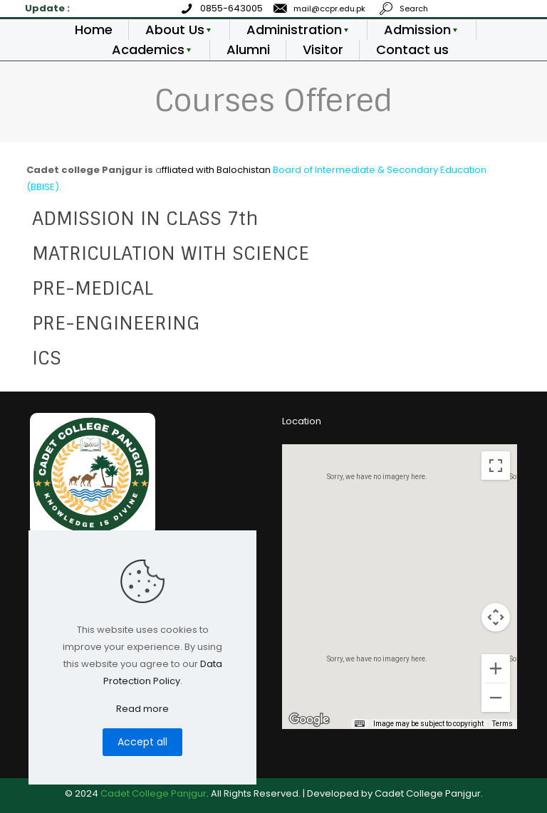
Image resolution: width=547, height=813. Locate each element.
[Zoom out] (495, 697)
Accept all (142, 742)
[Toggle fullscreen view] (495, 465)
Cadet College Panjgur (153, 793)
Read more (142, 708)
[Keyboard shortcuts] (360, 724)
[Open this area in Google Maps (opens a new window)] (309, 719)
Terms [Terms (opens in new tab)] (502, 724)
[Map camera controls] (495, 617)
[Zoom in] (495, 668)
